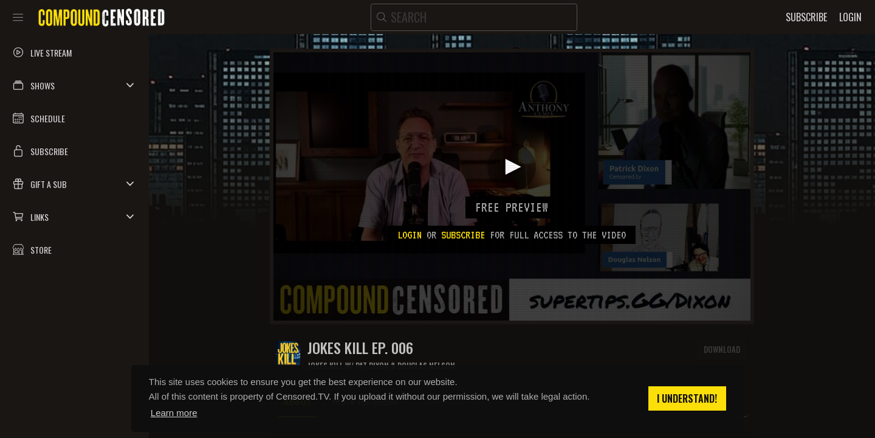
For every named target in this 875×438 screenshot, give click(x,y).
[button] (74, 85)
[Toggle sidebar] (18, 17)
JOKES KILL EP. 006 (360, 347)
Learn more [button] (174, 413)
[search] (474, 17)
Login (409, 235)
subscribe (463, 235)
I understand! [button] (687, 398)
